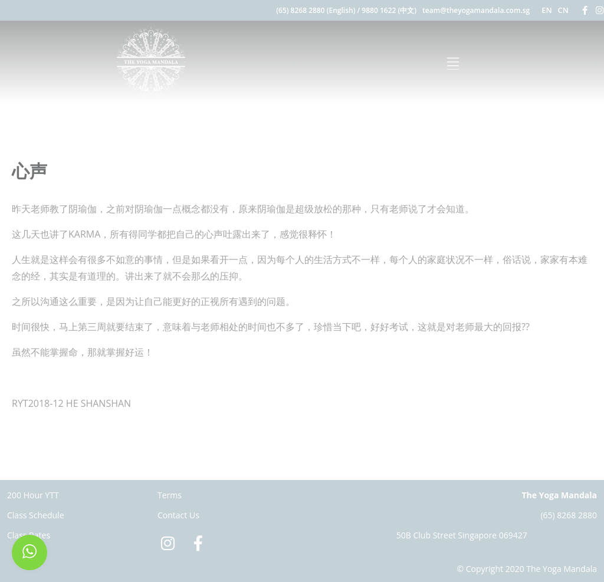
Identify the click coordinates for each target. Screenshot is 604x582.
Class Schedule (35, 515)
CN (563, 10)
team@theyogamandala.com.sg (476, 10)
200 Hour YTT (33, 495)
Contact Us (178, 515)
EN (546, 10)
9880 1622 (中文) (389, 10)
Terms (169, 495)
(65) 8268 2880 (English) (315, 10)
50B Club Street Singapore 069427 (461, 535)
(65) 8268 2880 (568, 515)
